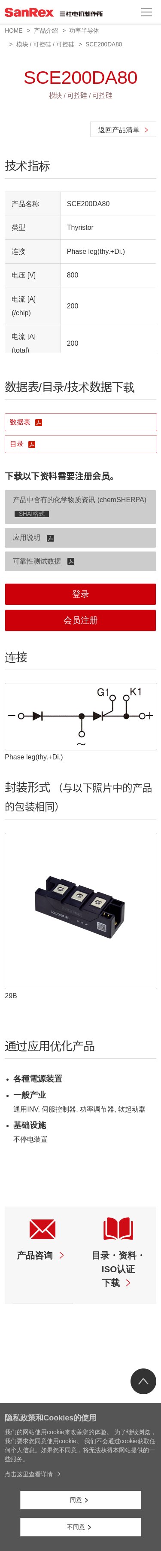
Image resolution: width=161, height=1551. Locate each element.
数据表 (21, 422)
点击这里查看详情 (29, 1474)
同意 (76, 1499)
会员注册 (81, 620)
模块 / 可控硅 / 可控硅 (45, 44)
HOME (13, 30)
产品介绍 (46, 30)
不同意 (76, 1527)
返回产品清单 (119, 130)
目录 (17, 444)
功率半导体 (84, 30)
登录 (80, 594)
